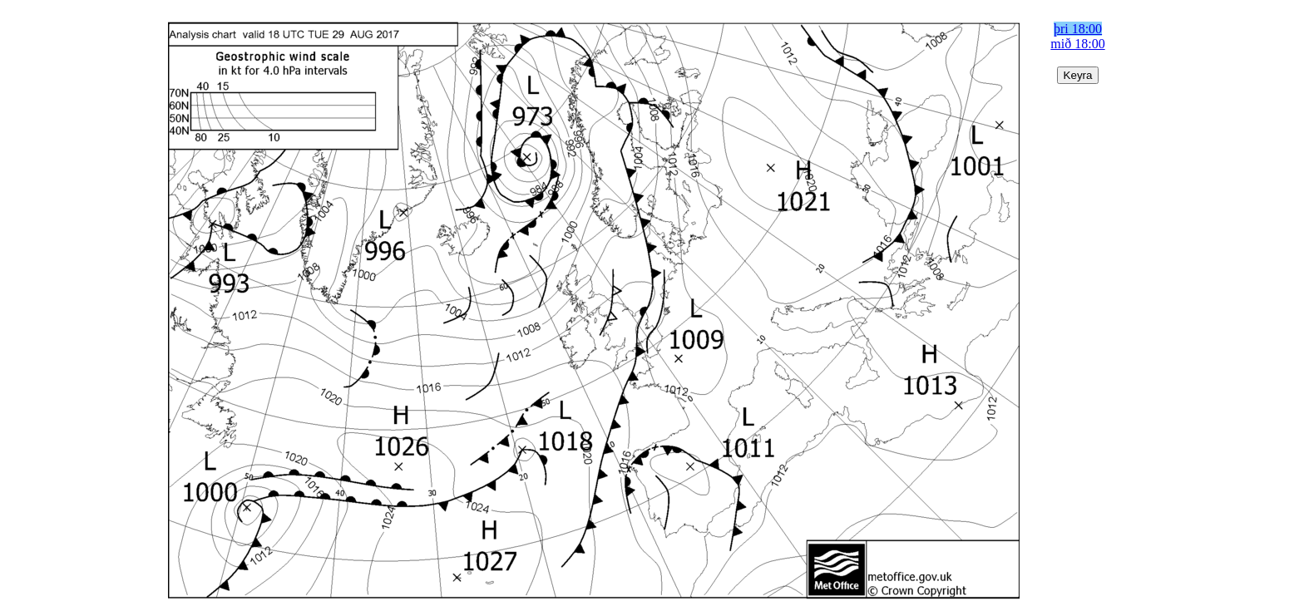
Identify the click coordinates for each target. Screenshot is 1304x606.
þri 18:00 (1078, 29)
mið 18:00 (1077, 44)
